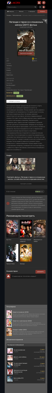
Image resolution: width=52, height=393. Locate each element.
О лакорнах (31, 11)
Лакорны (10, 11)
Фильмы (21, 11)
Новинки (42, 11)
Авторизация (39, 2)
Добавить (40, 271)
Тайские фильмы (16, 15)
